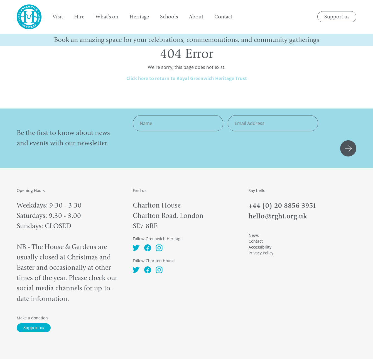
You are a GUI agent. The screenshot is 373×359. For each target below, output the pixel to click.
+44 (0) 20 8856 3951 (282, 205)
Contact (256, 241)
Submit (349, 148)
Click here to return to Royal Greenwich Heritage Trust (186, 78)
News (254, 235)
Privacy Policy (261, 253)
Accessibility (260, 247)
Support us (336, 17)
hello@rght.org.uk (278, 216)
